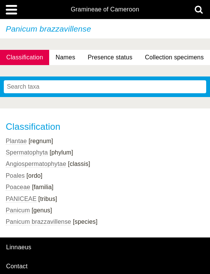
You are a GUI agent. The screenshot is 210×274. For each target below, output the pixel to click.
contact (16, 266)
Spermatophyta (27, 152)
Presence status (110, 57)
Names (65, 57)
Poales (15, 175)
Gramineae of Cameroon (105, 9)
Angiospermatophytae (36, 164)
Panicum (18, 210)
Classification (24, 57)
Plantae (16, 141)
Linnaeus (18, 247)
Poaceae (18, 187)
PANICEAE (21, 199)
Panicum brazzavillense (38, 221)
